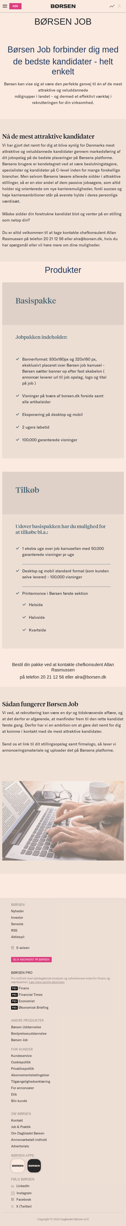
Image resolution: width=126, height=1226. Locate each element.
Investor (17, 917)
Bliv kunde (19, 1101)
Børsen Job (19, 1040)
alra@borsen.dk (88, 238)
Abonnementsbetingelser (30, 1075)
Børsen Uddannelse (26, 1027)
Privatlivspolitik (22, 1068)
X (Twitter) (21, 1206)
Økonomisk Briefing (29, 1007)
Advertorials (20, 1146)
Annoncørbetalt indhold (29, 1140)
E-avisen (23, 948)
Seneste (17, 924)
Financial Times (27, 994)
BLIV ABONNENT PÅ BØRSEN (31, 959)
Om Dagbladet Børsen (27, 1133)
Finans (20, 988)
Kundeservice (21, 1056)
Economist (23, 1001)
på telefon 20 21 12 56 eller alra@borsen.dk (63, 677)
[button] (120, 6)
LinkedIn (20, 1186)
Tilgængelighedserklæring (30, 1081)
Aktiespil (17, 937)
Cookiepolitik (21, 1062)
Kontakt (17, 1120)
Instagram (21, 1193)
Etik (14, 1094)
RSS (14, 930)
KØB (15, 6)
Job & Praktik (21, 1127)
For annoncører (22, 1088)
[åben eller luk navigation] (5, 6)
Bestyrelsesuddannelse (29, 1033)
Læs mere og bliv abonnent (47, 982)
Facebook (21, 1199)
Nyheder (17, 911)
